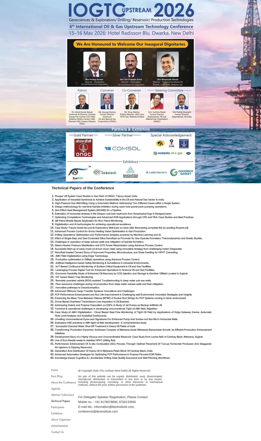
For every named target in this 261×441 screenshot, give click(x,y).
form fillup (57, 376)
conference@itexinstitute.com (98, 411)
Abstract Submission (62, 395)
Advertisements (59, 426)
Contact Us (57, 432)
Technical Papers (60, 401)
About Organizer (61, 419)
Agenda (55, 388)
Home (54, 370)
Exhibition (56, 413)
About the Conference (63, 382)
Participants (57, 407)
